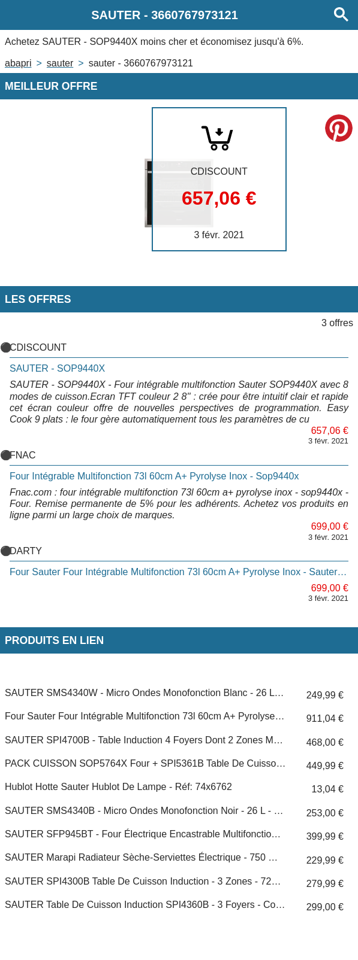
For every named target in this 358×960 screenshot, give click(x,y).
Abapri (18, 63)
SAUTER (60, 63)
